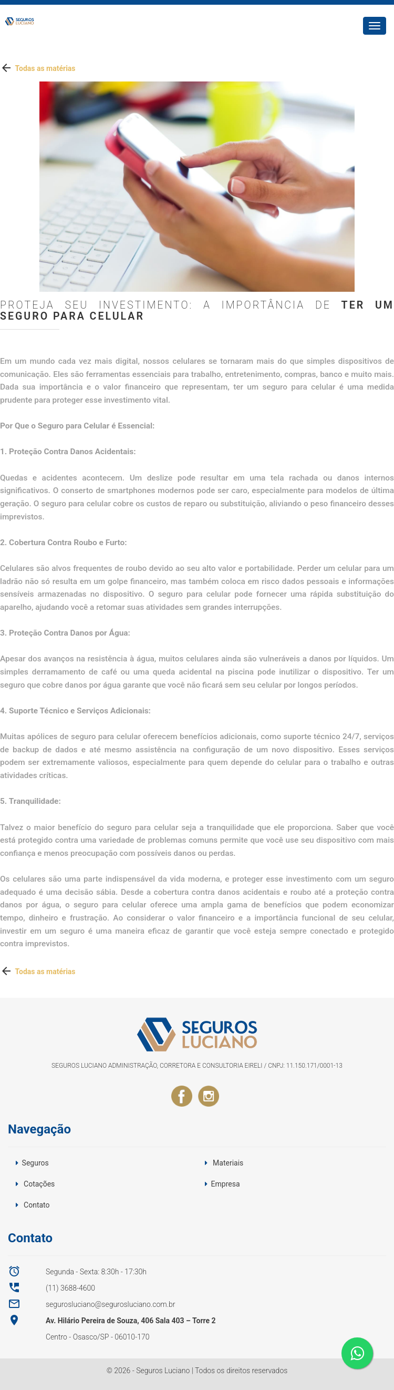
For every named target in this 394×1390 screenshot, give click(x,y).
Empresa (225, 1184)
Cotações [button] (39, 1184)
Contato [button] (36, 1205)
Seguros (35, 1163)
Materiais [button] (228, 1163)
